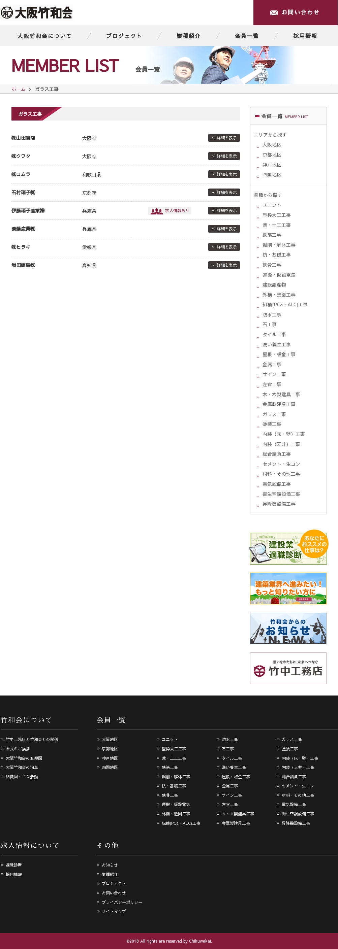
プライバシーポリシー (122, 902)
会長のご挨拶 (18, 748)
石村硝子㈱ (23, 192)
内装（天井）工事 (281, 444)
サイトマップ (114, 911)
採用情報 (305, 35)
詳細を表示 (227, 137)
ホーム (18, 89)
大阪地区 (272, 144)
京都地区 (272, 154)
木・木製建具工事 (281, 394)
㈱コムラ (20, 174)
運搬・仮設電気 (279, 274)
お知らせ (110, 865)
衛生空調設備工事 (281, 493)
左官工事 (272, 384)
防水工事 (272, 314)
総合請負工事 (277, 453)
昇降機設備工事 (279, 503)
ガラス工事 (274, 414)
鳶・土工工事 (277, 225)
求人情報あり (177, 210)
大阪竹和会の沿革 (22, 767)
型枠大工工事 (277, 214)
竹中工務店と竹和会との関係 (32, 739)
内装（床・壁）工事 (284, 434)
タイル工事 (274, 334)
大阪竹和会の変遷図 (24, 758)
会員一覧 (247, 35)
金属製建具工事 (279, 404)
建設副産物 (274, 284)
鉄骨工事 (272, 264)
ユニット (272, 204)
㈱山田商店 (23, 137)
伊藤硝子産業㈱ (27, 210)
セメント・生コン (281, 464)
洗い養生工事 (277, 344)
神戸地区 (272, 164)
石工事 (270, 324)
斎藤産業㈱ (23, 228)
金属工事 (272, 364)
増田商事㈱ (23, 265)
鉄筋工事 (272, 234)
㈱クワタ (20, 155)
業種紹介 (189, 35)
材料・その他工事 (281, 473)
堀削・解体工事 (279, 244)
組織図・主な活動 (22, 776)
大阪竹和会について (45, 35)
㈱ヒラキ (20, 246)
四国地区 (272, 174)
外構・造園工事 (279, 294)
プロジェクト (124, 35)
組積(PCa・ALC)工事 (285, 304)
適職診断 (14, 865)
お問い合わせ (300, 12)
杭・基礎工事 (277, 254)
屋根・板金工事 (279, 354)
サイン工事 (274, 374)
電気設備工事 (277, 483)
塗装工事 (272, 423)
